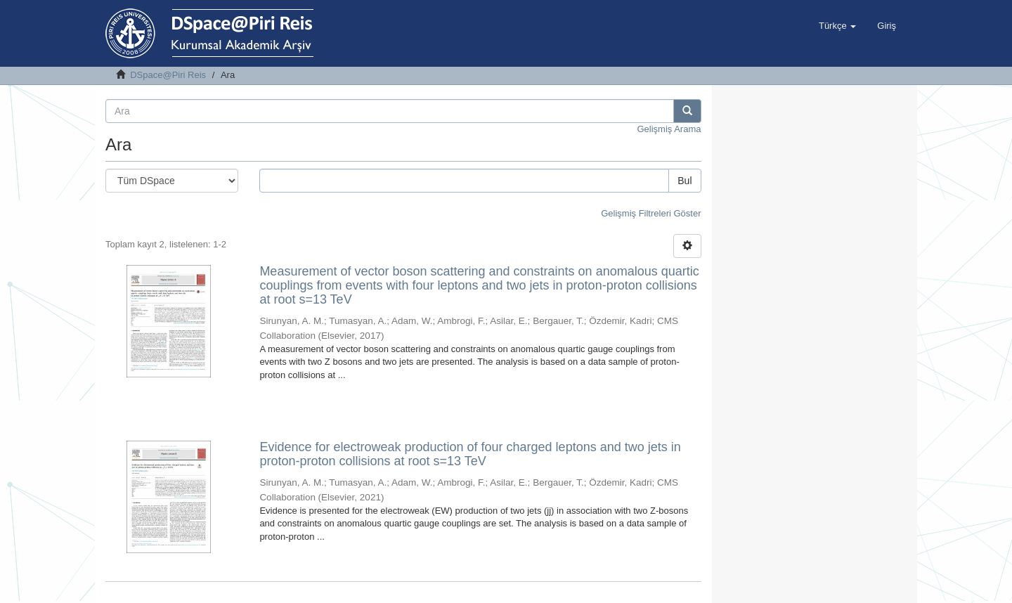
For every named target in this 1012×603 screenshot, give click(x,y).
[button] (837, 26)
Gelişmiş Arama (669, 129)
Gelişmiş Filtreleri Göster (651, 213)
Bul (684, 180)
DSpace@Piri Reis (168, 75)
